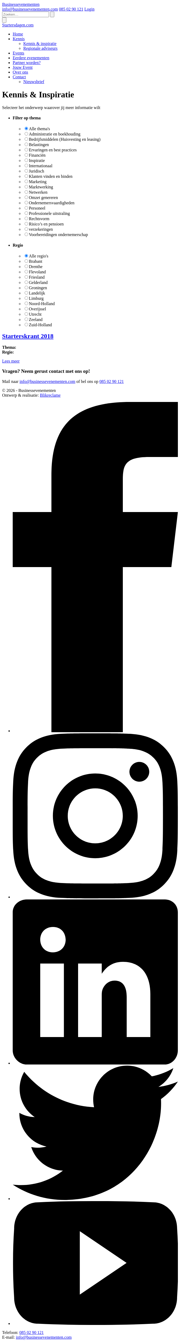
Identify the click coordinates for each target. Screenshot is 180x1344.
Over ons (20, 72)
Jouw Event (23, 67)
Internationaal (40, 166)
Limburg (36, 298)
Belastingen (39, 144)
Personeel (37, 208)
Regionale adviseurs (40, 48)
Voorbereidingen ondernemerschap (58, 234)
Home (18, 34)
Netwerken (38, 192)
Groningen (38, 288)
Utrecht (35, 314)
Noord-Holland (42, 303)
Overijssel (37, 309)
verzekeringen (41, 229)
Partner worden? (26, 62)
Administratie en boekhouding (54, 134)
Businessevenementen (20, 4)
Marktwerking (41, 187)
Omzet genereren (43, 197)
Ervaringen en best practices (53, 150)
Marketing (38, 181)
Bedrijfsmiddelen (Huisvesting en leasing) (65, 139)
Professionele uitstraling (49, 213)
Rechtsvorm (39, 218)
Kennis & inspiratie (39, 43)
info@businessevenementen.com (30, 9)
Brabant (35, 261)
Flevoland (37, 272)
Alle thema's (39, 128)
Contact (19, 77)
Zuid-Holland (40, 325)
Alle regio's (38, 256)
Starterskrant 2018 (27, 336)
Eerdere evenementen (31, 58)
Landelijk (37, 293)
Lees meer (11, 361)
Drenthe (36, 266)
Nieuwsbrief (33, 81)
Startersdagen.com (18, 25)
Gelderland (38, 282)
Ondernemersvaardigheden (51, 203)
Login (89, 9)
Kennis (19, 39)
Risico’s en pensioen (46, 224)
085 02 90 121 (71, 9)
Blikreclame (50, 395)
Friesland (37, 277)
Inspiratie (37, 160)
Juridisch (36, 171)
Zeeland (36, 319)
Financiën (37, 155)
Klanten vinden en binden (51, 176)
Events (18, 53)
